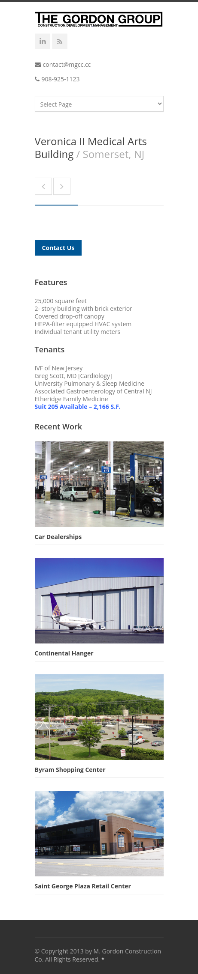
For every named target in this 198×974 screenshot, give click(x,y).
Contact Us (58, 248)
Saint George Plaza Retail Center (83, 886)
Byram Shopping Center (70, 769)
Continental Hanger (64, 653)
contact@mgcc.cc (67, 64)
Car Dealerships (58, 537)
